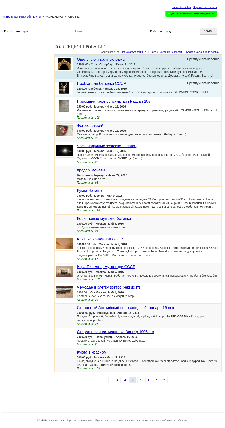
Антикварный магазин (163, 420)
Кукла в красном (92, 352)
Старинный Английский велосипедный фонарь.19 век (125, 308)
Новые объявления (132, 52)
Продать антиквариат (109, 420)
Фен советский (90, 125)
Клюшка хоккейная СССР (100, 239)
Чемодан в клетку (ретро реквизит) (108, 287)
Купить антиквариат (80, 420)
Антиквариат (57, 420)
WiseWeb (42, 420)
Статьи (183, 420)
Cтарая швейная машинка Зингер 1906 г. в (115, 332)
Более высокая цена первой (202, 52)
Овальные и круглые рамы (101, 59)
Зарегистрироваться (205, 7)
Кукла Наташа (90, 190)
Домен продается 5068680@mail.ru (192, 13)
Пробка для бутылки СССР (101, 83)
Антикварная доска (136, 420)
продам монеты (91, 170)
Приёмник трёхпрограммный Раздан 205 (113, 101)
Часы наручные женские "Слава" (106, 146)
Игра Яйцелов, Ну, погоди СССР (106, 267)
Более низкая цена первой (166, 52)
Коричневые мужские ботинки (104, 218)
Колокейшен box (181, 7)
